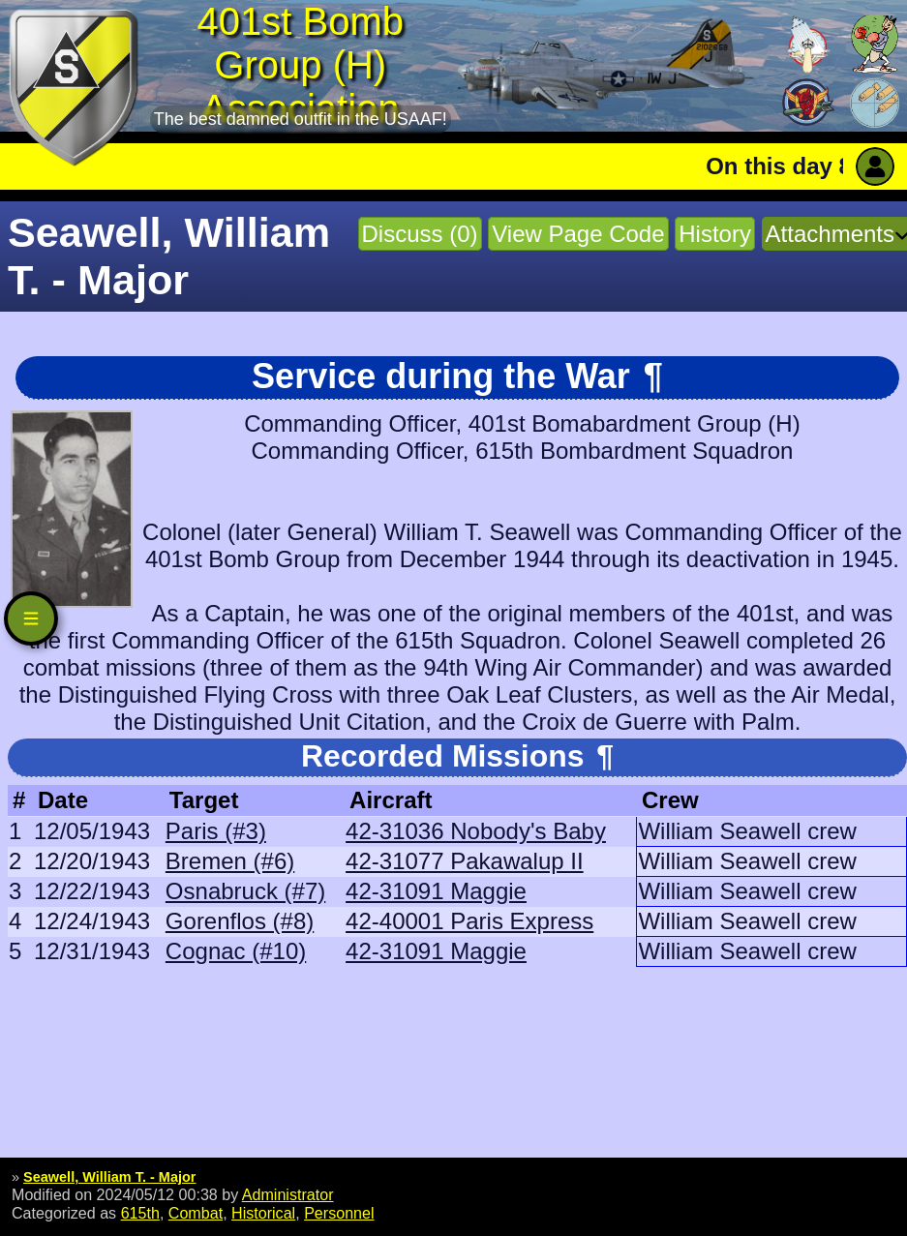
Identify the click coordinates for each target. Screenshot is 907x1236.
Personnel (339, 1212)
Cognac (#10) (236, 951)
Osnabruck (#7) (245, 891)
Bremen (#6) (230, 861)
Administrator (288, 1194)
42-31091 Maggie (436, 891)
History (715, 234)
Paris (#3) (216, 831)
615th (140, 1212)
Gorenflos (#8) (240, 921)
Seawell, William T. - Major (109, 1177)
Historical (263, 1212)
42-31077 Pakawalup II (465, 861)
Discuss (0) (420, 234)
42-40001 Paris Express (469, 921)
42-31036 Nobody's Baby (476, 831)
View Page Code (578, 234)
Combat (195, 1212)
